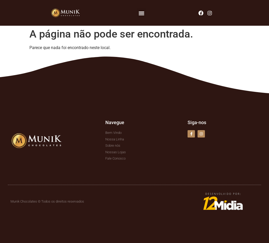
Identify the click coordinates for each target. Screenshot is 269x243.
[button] (141, 13)
